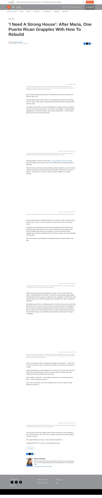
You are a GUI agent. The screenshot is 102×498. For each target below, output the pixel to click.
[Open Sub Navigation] (17, 14)
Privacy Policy (59, 483)
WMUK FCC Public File (42, 483)
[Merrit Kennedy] (29, 465)
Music (21, 14)
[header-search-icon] (84, 3)
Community (36, 14)
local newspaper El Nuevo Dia (60, 164)
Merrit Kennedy (18, 45)
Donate (91, 3)
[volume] (13, 10)
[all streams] (90, 10)
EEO (57, 486)
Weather (65, 14)
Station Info (47, 14)
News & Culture (12, 14)
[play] (9, 10)
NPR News (11, 22)
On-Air (28, 14)
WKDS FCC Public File (42, 486)
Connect (56, 14)
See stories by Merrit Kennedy (43, 469)
